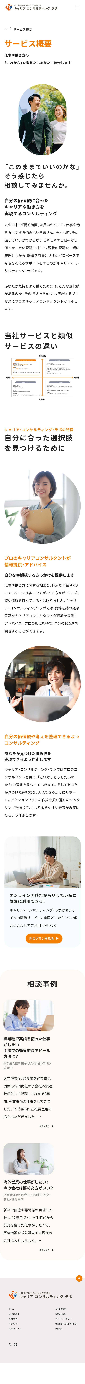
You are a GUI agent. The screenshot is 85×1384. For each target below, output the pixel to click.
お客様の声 (16, 1329)
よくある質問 (48, 1312)
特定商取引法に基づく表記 (57, 1338)
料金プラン (16, 1338)
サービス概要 (18, 1321)
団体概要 (45, 1346)
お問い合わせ (48, 1321)
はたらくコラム (19, 1346)
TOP (7, 29)
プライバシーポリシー (54, 1329)
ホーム (13, 1312)
